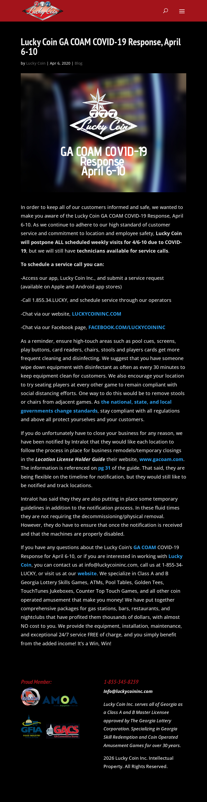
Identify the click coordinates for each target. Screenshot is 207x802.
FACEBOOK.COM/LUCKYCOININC (126, 327)
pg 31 (104, 468)
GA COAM (144, 547)
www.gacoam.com (161, 459)
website (87, 573)
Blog (78, 63)
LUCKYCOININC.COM (96, 314)
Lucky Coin (36, 63)
